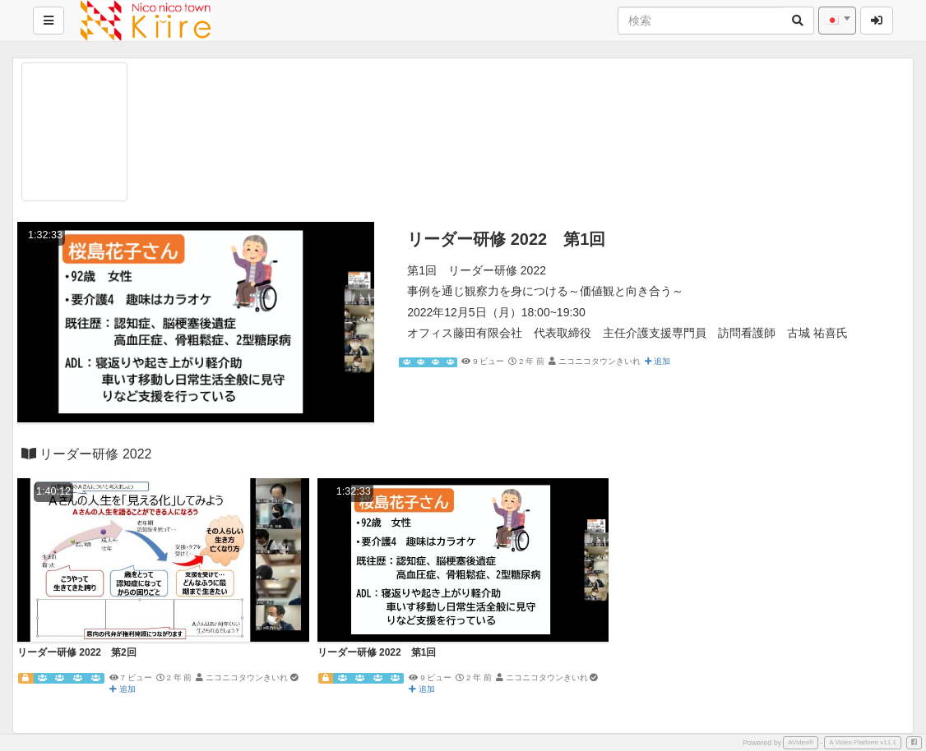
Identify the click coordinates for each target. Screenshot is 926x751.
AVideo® (800, 742)
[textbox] (837, 20)
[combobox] (837, 21)
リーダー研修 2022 (86, 454)
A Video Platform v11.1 (862, 742)
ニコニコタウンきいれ (599, 361)
